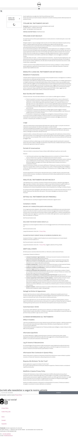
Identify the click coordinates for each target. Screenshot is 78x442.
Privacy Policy (42, 231)
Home (3, 417)
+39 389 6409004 (6, 434)
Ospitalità (4, 424)
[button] (39, 8)
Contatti (4, 420)
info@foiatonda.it (8, 435)
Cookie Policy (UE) (6, 411)
